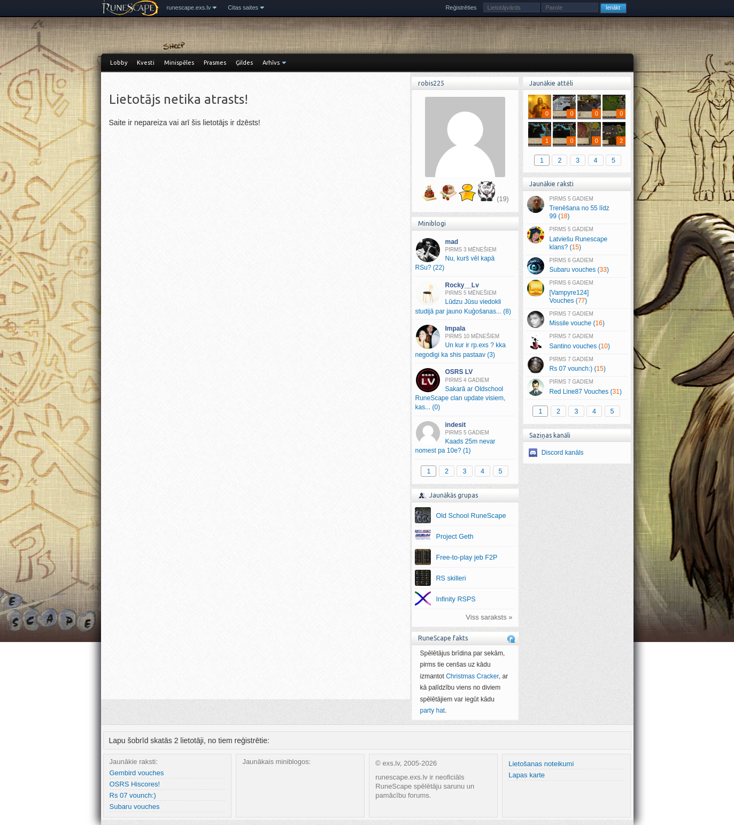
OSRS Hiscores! (135, 784)
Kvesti (145, 62)
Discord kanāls (563, 452)
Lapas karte (526, 775)
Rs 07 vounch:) (133, 795)
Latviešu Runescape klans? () (577, 238)
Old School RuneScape (471, 516)
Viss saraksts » (489, 617)
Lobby (118, 62)
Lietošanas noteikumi (541, 764)
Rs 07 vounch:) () (577, 364)
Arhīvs (271, 62)
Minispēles (179, 62)
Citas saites (243, 7)
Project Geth (455, 536)
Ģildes (244, 62)
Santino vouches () (577, 341)
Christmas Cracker (472, 676)
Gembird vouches (137, 773)
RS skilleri (451, 578)
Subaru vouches (135, 807)
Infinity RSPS (456, 599)
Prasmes (215, 62)
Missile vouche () (577, 319)
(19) (502, 199)
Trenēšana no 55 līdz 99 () (577, 208)
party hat (432, 710)
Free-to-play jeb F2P (467, 557)
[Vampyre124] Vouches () (577, 292)
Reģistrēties (460, 7)
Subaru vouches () (577, 265)
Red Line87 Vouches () (577, 387)
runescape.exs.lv (189, 7)
